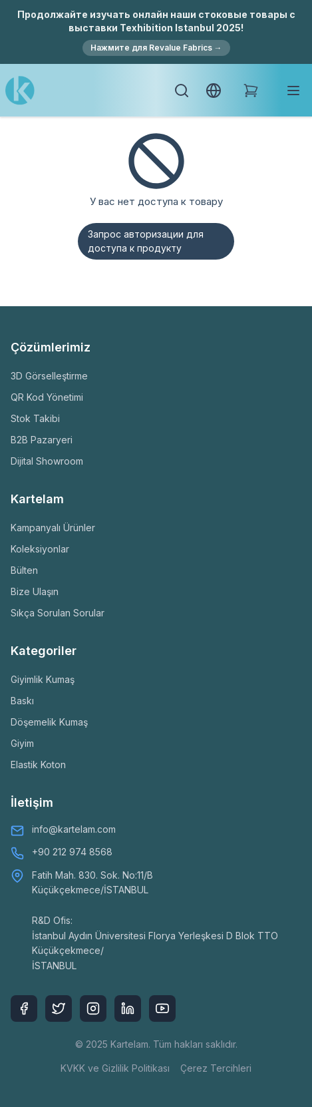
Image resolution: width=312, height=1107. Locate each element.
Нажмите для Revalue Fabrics (156, 48)
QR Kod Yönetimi (47, 397)
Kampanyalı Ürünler (53, 527)
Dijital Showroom (47, 461)
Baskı (22, 700)
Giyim (22, 743)
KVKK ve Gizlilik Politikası (115, 1068)
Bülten (24, 570)
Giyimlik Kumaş (43, 679)
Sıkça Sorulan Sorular (57, 612)
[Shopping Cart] (250, 90)
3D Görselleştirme (49, 375)
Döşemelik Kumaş (49, 722)
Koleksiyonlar (40, 548)
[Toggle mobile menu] (293, 90)
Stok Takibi (35, 418)
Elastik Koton (38, 764)
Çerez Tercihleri (215, 1068)
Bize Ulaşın (35, 591)
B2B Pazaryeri (42, 439)
